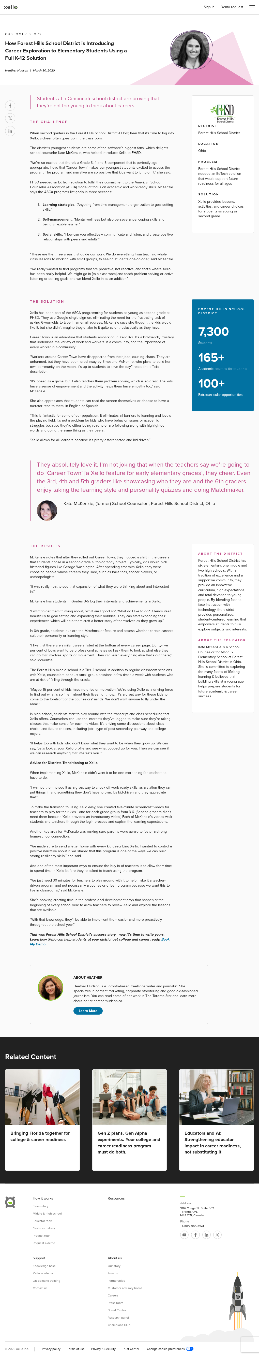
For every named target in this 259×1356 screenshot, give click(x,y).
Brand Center (117, 1310)
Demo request (232, 7)
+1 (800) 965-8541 (192, 1226)
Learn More (88, 1011)
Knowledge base (44, 1266)
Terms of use (76, 1349)
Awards (113, 1273)
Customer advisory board (125, 1288)
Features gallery (44, 1228)
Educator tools (43, 1221)
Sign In (209, 7)
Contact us (40, 1288)
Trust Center (130, 1349)
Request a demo (44, 1243)
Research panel (118, 1317)
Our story (114, 1266)
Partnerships (116, 1280)
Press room (115, 1303)
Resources (116, 1198)
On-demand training (46, 1280)
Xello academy (43, 1273)
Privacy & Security (103, 1349)
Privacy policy (51, 1349)
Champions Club (119, 1325)
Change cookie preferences (170, 1349)
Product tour (41, 1235)
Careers (113, 1295)
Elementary (40, 1206)
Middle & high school (47, 1213)
